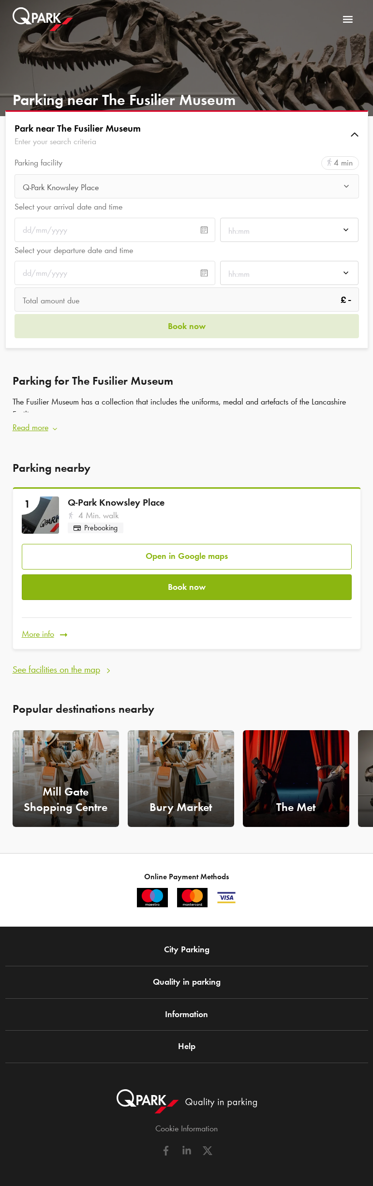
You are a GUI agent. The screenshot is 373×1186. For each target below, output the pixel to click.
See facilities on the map (56, 661)
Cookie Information (186, 1120)
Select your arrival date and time (68, 206)
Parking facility (38, 163)
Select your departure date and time (74, 250)
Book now (187, 581)
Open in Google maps (187, 552)
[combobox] (187, 187)
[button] (187, 134)
